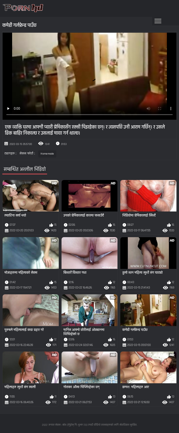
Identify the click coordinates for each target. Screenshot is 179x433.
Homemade (47, 153)
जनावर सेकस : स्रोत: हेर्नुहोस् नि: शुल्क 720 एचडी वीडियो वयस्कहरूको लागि (83, 425)
